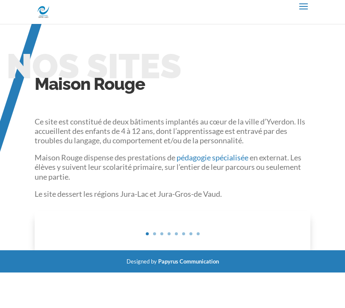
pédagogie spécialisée (212, 157)
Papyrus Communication (188, 261)
